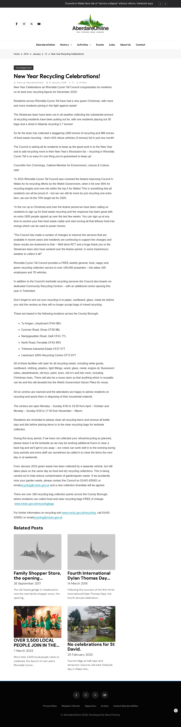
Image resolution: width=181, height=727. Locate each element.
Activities (82, 44)
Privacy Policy (50, 705)
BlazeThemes (112, 714)
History (64, 44)
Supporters (90, 705)
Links (112, 44)
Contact (140, 44)
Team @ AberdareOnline (30, 82)
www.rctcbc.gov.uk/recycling (79, 512)
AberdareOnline (45, 44)
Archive (105, 705)
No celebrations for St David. (91, 646)
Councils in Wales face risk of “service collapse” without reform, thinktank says (109, 3)
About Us (125, 44)
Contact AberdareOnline (125, 705)
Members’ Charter (71, 705)
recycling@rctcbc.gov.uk (34, 485)
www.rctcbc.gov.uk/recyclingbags (34, 503)
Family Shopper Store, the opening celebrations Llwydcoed (37, 580)
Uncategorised (23, 67)
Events (100, 44)
